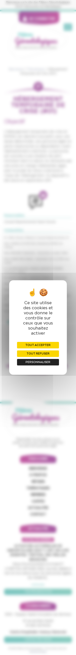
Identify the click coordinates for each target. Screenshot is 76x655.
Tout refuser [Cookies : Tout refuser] (38, 353)
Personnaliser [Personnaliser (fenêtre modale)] (38, 362)
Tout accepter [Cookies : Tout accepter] (37, 345)
